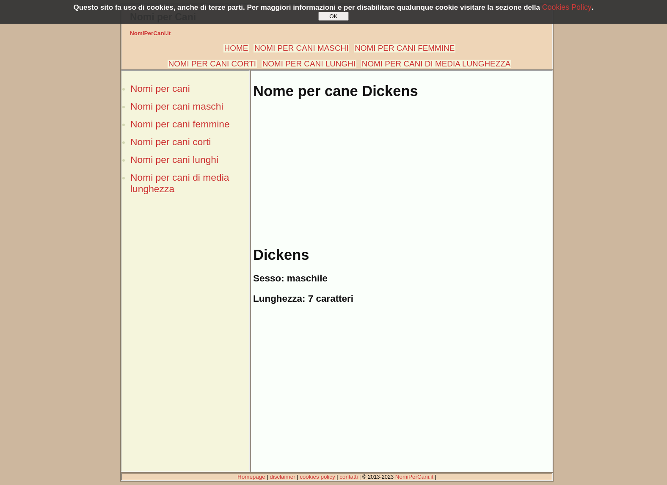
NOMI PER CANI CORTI (212, 63)
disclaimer (282, 477)
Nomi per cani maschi (176, 106)
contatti (348, 477)
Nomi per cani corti (170, 141)
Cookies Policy (567, 7)
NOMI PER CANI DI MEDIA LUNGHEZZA (436, 63)
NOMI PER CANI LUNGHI (309, 63)
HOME (236, 48)
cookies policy (317, 477)
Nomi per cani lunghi (174, 159)
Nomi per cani (160, 88)
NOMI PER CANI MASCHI (301, 48)
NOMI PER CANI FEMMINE (405, 48)
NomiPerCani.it (150, 33)
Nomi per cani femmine (180, 124)
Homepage (251, 477)
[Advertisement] (185, 344)
